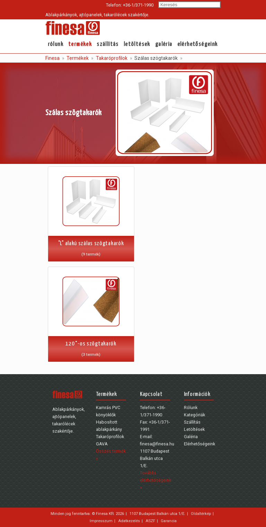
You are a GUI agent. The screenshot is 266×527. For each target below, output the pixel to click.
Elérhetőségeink (197, 44)
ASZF (150, 520)
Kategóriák (194, 414)
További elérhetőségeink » (155, 480)
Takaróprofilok (111, 58)
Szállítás (108, 44)
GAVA (102, 443)
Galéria (163, 44)
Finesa (52, 58)
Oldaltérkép (201, 513)
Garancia (169, 520)
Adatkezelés (129, 520)
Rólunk (55, 44)
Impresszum (101, 520)
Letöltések (137, 44)
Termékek (80, 44)
